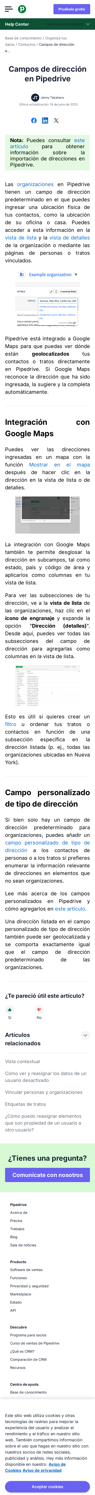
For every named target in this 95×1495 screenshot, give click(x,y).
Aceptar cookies (47, 1486)
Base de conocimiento (23, 38)
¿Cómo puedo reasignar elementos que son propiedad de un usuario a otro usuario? (43, 1122)
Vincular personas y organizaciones (44, 1092)
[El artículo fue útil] (9, 1009)
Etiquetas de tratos (25, 1104)
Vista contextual (22, 1061)
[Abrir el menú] (9, 9)
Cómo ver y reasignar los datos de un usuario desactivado (46, 1077)
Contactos (26, 44)
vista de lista (20, 238)
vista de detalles (69, 238)
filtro (10, 724)
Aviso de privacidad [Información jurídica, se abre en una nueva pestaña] (42, 1470)
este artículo (70, 909)
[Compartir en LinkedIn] (45, 121)
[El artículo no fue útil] (39, 1009)
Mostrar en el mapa (59, 465)
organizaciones (35, 184)
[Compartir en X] (56, 121)
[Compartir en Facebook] (34, 121)
